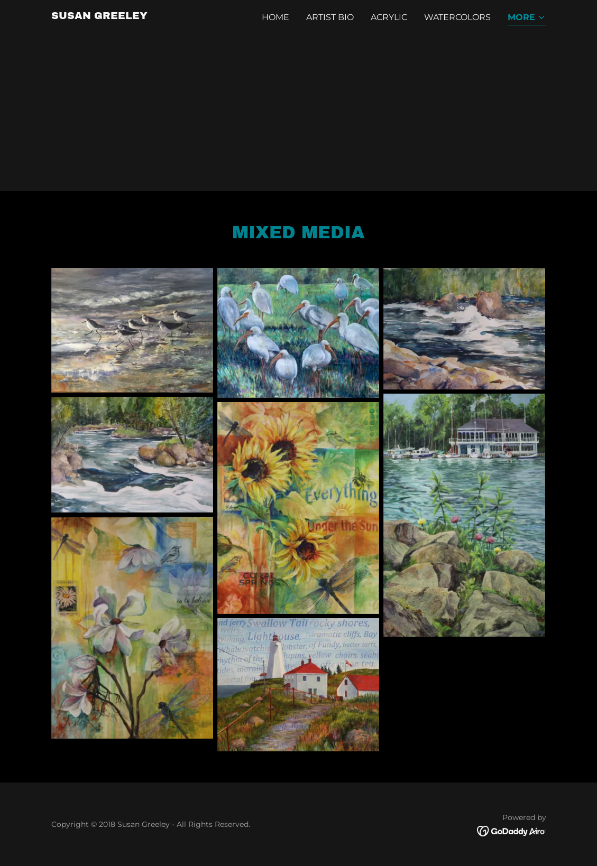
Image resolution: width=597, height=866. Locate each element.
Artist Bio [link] (330, 17)
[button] (527, 18)
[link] (99, 16)
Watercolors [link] (457, 17)
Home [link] (275, 17)
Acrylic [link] (389, 17)
